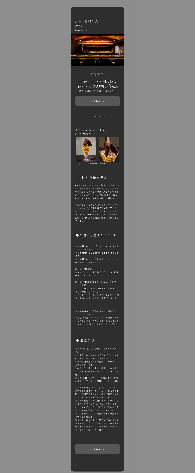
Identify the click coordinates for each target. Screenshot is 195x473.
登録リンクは (108, 387)
